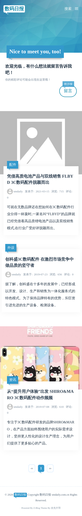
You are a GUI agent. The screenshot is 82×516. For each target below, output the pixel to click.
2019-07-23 (35, 274)
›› (50, 468)
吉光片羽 (56, 508)
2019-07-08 (37, 406)
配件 (12, 164)
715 (57, 191)
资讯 (12, 380)
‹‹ (32, 468)
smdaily (18, 191)
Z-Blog (36, 508)
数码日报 (14, 8)
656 (56, 274)
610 (57, 406)
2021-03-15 (37, 191)
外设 (10, 247)
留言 (68, 89)
